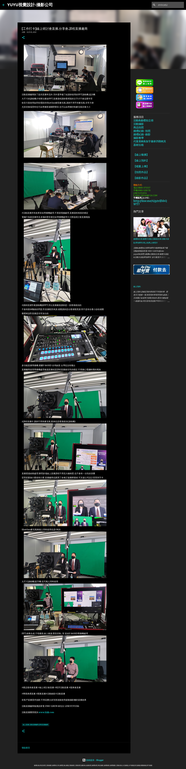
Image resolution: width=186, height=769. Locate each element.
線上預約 (137, 286)
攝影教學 (138, 137)
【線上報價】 (141, 154)
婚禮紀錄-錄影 (141, 134)
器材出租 (138, 144)
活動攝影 (138, 123)
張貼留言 (26, 748)
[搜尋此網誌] (170, 5)
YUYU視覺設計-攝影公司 (30, 4)
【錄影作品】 (141, 178)
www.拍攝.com (46, 712)
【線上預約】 (141, 160)
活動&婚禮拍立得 (143, 120)
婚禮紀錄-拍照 (141, 130)
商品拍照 (138, 127)
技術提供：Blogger (93, 760)
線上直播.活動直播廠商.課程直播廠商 (35, 724)
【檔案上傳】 (141, 166)
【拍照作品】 (141, 172)
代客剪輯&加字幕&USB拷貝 (149, 141)
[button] (23, 37)
